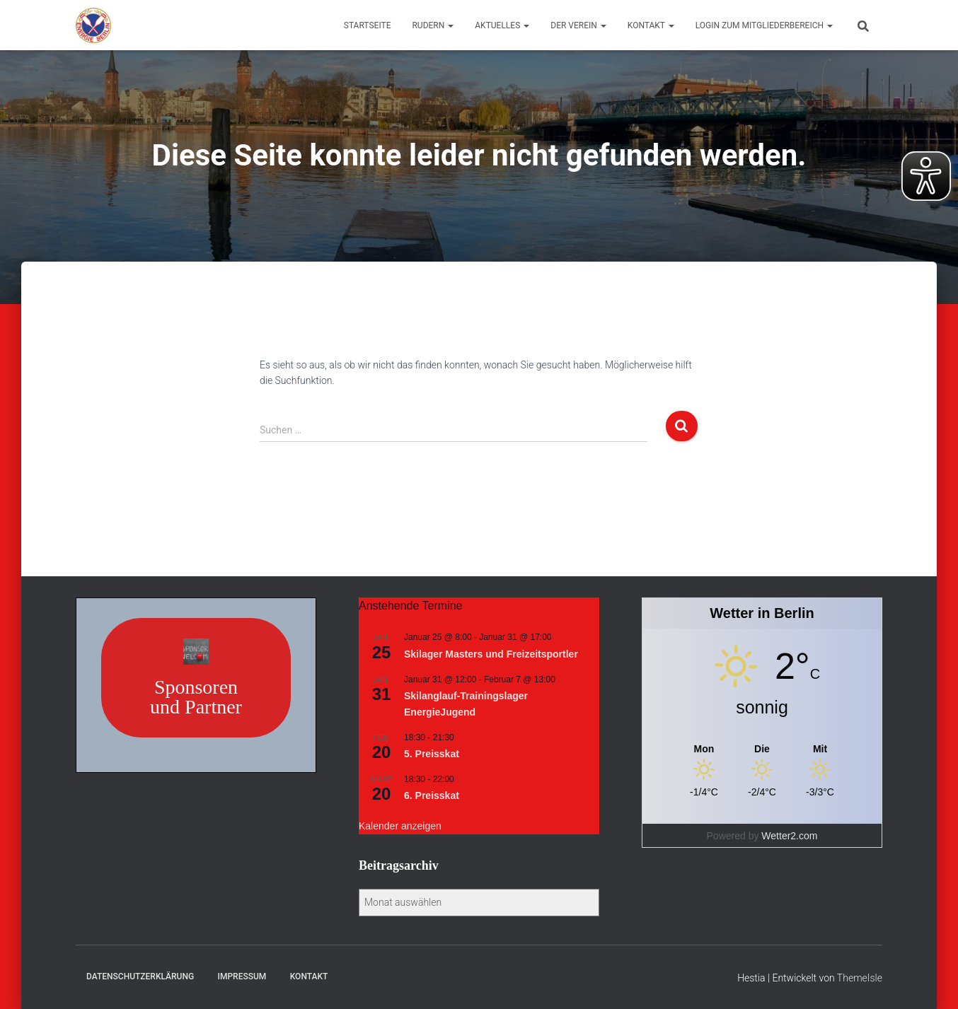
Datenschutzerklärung (140, 976)
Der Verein (578, 25)
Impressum (242, 976)
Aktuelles (502, 25)
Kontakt (651, 25)
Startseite (367, 25)
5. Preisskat (431, 753)
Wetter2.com (789, 835)
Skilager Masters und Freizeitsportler (491, 654)
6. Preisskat (431, 795)
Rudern (433, 25)
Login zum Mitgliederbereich (764, 25)
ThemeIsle (859, 978)
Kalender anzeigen (400, 826)
